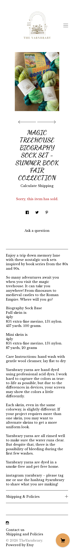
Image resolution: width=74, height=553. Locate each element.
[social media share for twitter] (37, 211)
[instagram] (7, 523)
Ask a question (37, 231)
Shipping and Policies (24, 534)
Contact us (15, 530)
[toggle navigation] (65, 26)
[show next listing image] (46, 121)
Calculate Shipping (37, 186)
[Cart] (63, 540)
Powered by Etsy (20, 545)
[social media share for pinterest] (46, 211)
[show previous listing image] (28, 121)
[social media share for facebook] (27, 211)
